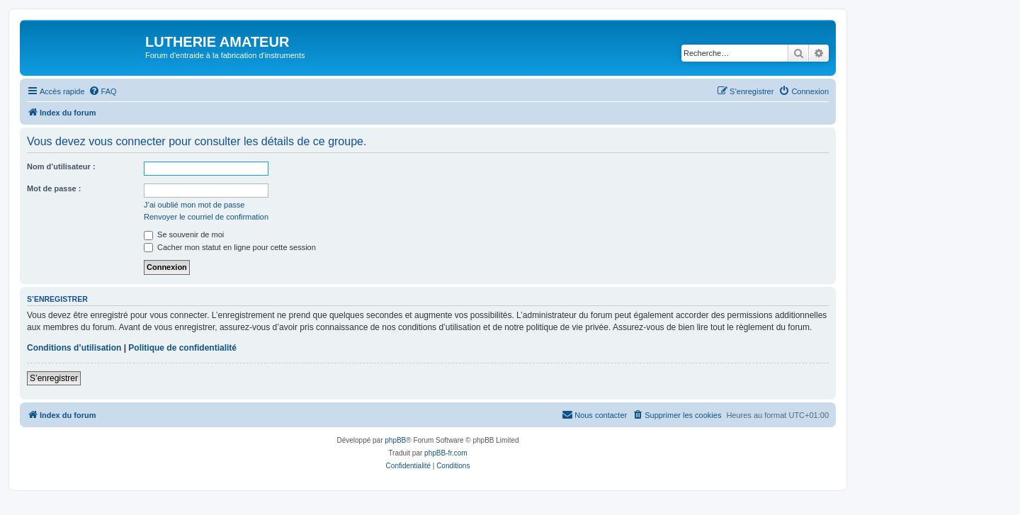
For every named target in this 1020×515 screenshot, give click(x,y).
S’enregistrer (54, 378)
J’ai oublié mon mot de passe (194, 204)
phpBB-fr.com (446, 453)
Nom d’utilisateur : (61, 166)
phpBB (395, 440)
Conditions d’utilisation (74, 348)
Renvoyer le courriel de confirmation (206, 217)
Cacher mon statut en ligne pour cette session (230, 247)
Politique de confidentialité (182, 348)
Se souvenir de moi (184, 234)
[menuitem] (103, 91)
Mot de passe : (54, 188)
